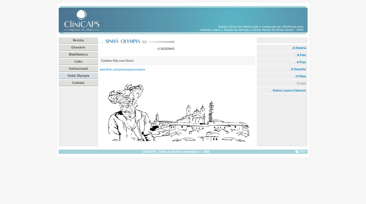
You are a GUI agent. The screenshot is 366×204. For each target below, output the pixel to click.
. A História (298, 48)
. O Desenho (298, 69)
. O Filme (300, 76)
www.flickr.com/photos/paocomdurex (122, 69)
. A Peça (300, 62)
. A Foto (301, 55)
